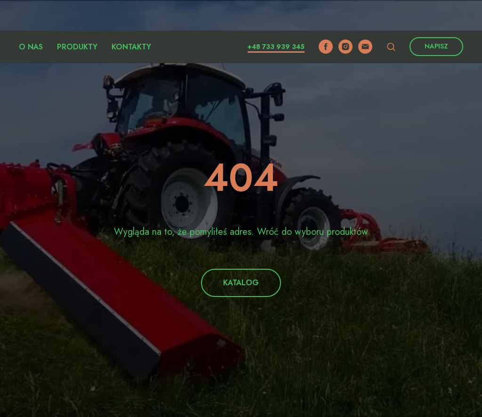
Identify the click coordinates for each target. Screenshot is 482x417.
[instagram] (345, 16)
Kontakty (131, 16)
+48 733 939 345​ (276, 16)
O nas (31, 16)
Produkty (77, 16)
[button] (390, 15)
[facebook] (326, 16)
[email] (365, 16)
